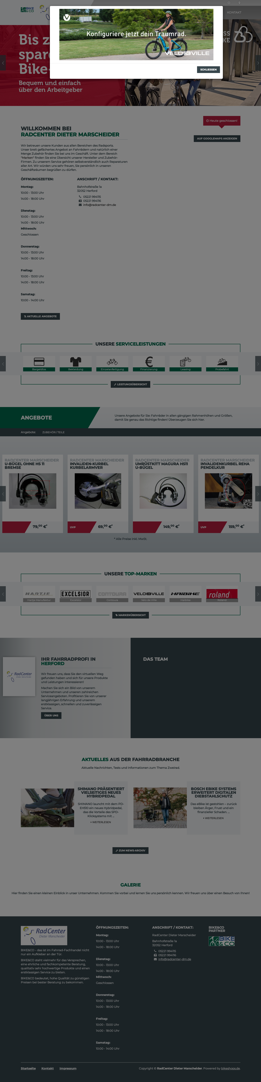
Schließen (208, 69)
